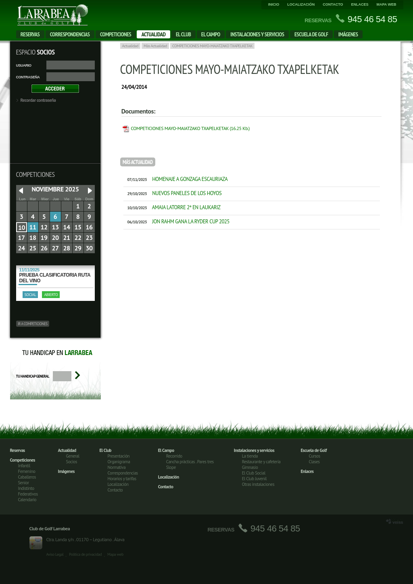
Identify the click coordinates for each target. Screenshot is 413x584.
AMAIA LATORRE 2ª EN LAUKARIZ (172, 207)
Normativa (117, 467)
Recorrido (174, 456)
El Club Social (253, 473)
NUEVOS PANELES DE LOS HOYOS (172, 193)
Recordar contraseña (38, 100)
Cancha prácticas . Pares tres (190, 461)
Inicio (274, 4)
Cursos (314, 456)
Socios (71, 461)
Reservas (30, 34)
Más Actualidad (155, 45)
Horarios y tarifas (122, 478)
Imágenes (348, 34)
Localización (301, 4)
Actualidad (154, 34)
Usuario (23, 65)
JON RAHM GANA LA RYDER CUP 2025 (176, 221)
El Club (183, 34)
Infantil (24, 465)
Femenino (26, 471)
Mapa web (386, 4)
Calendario (27, 499)
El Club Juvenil (254, 478)
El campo (210, 34)
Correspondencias (70, 34)
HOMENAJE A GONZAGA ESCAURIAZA (175, 179)
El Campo (166, 450)
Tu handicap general (33, 376)
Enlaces (359, 4)
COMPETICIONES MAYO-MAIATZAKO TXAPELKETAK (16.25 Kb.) (190, 128)
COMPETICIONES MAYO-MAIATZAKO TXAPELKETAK (212, 45)
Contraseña (28, 77)
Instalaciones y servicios (257, 34)
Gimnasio (250, 467)
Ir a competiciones (33, 323)
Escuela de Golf (311, 34)
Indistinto (26, 488)
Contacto (333, 4)
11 (32, 227)
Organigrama (119, 461)
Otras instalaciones (258, 484)
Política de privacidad (85, 554)
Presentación (119, 456)
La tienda (250, 456)
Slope (171, 467)
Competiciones (115, 34)
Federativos (28, 494)
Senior (23, 482)
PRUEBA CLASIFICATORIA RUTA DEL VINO (55, 275)
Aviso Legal (55, 554)
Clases (314, 461)
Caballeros (27, 477)
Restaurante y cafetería (261, 461)
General (72, 456)
